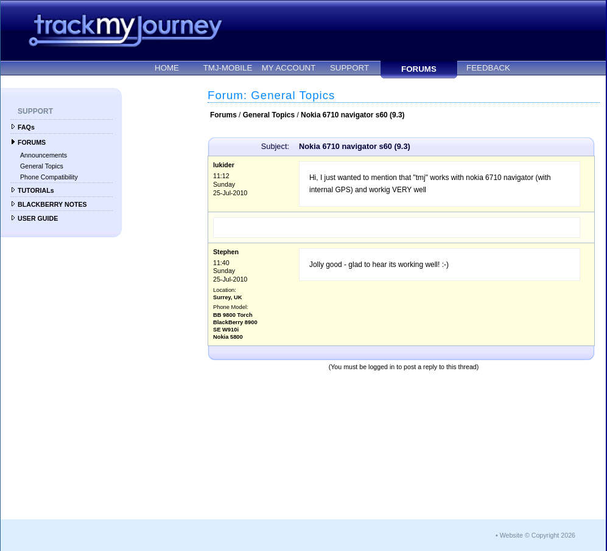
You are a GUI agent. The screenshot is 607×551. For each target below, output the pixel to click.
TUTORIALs (36, 190)
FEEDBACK (488, 67)
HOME (167, 67)
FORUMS (419, 69)
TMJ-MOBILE (228, 67)
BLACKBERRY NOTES (52, 204)
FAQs (26, 127)
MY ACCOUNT (289, 67)
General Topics (41, 166)
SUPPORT (349, 67)
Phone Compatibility (49, 177)
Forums (223, 115)
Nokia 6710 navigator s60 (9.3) (353, 115)
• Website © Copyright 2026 (535, 535)
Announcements (43, 155)
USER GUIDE (38, 218)
